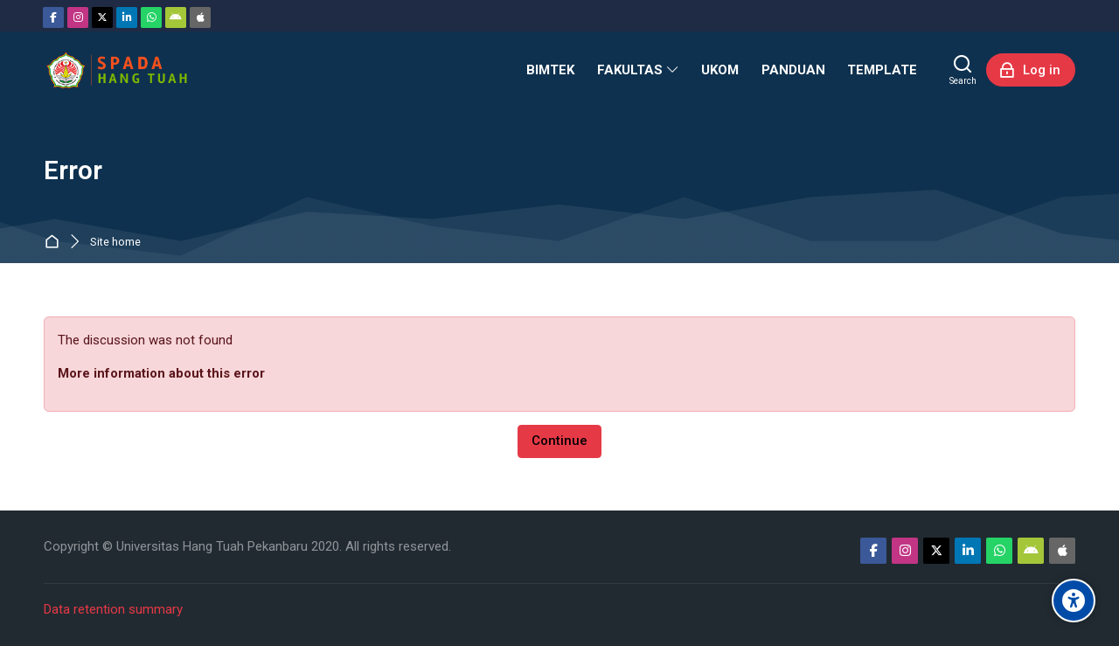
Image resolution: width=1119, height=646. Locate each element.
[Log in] (1030, 70)
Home (55, 242)
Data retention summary (113, 609)
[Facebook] (53, 17)
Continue (559, 440)
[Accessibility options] (1073, 600)
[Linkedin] (126, 17)
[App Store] (200, 17)
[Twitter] (102, 17)
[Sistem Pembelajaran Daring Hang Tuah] (116, 70)
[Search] (963, 70)
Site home (115, 242)
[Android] (175, 17)
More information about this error (161, 373)
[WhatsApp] (151, 17)
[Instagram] (77, 17)
